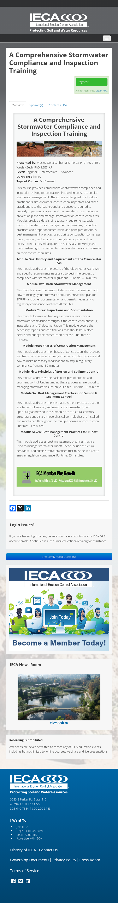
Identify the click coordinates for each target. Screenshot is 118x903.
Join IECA (22, 827)
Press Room (89, 860)
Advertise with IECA (29, 838)
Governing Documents (29, 860)
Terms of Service (24, 871)
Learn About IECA (28, 835)
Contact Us (48, 850)
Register (83, 82)
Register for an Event (30, 831)
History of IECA (23, 850)
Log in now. (102, 90)
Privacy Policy (64, 860)
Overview (18, 105)
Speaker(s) (36, 105)
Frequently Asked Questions (59, 557)
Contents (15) (58, 105)
